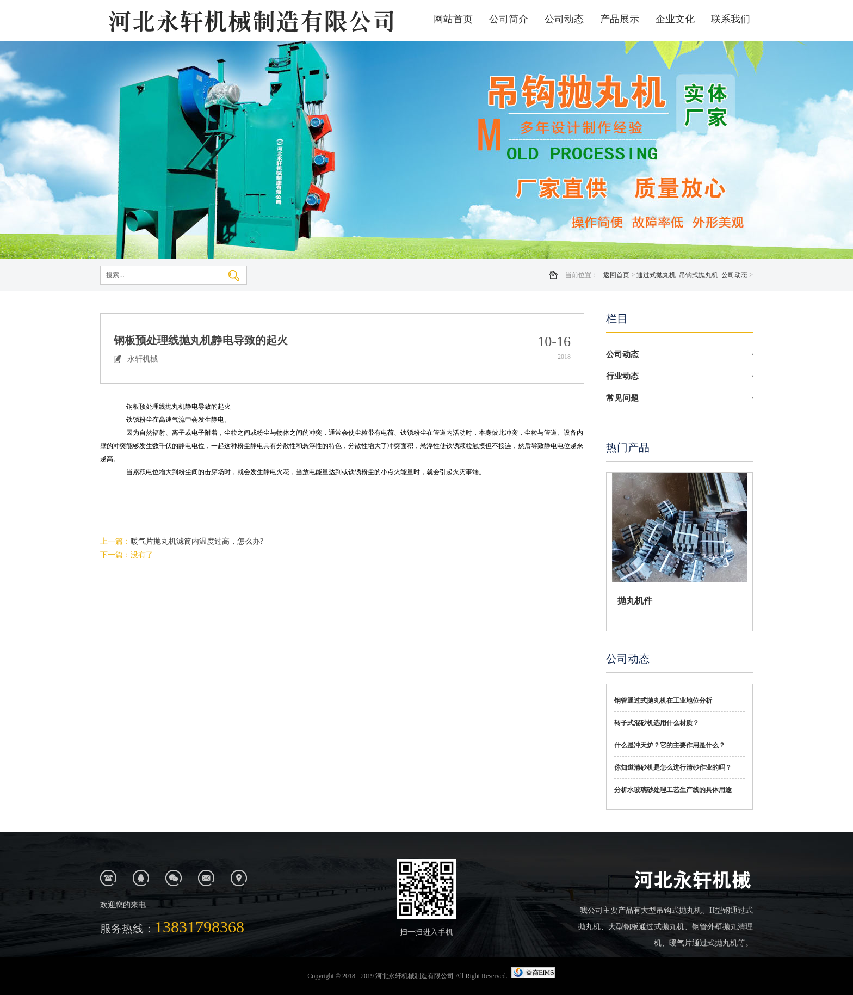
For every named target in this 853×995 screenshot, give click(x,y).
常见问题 (622, 398)
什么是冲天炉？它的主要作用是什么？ (669, 745)
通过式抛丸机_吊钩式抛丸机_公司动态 (691, 275)
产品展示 (619, 19)
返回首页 (616, 275)
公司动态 (564, 19)
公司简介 (508, 19)
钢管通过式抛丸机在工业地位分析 (663, 700)
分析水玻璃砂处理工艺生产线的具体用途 (673, 790)
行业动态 (622, 376)
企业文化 (675, 19)
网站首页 (453, 19)
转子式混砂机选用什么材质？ (656, 723)
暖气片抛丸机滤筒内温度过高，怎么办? (197, 541)
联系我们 (730, 19)
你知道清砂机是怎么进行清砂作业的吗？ (673, 767)
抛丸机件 (634, 600)
